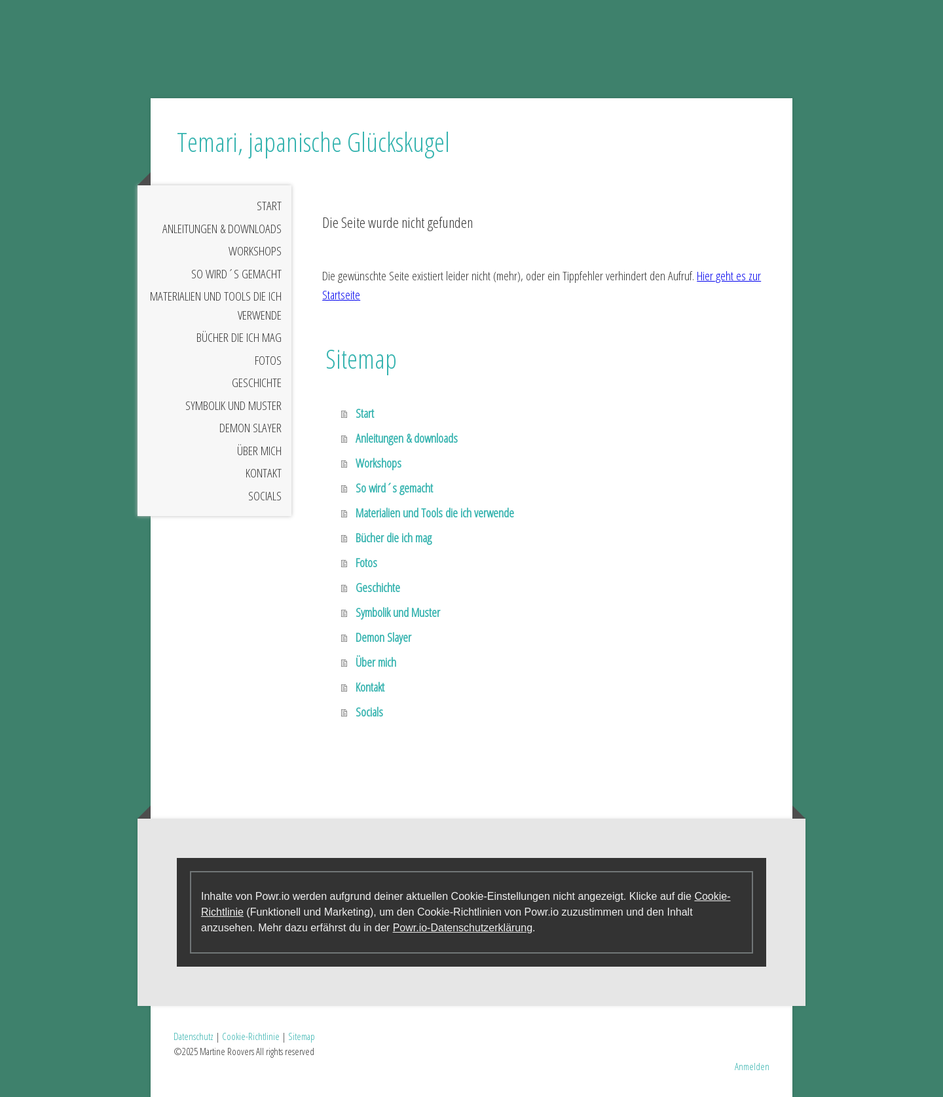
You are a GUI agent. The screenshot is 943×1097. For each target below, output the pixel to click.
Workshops (255, 250)
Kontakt (264, 472)
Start (269, 205)
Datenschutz (193, 1036)
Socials (265, 495)
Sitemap (301, 1036)
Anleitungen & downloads (222, 228)
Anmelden (752, 1066)
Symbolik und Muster (233, 405)
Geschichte (257, 382)
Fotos (268, 360)
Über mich (259, 450)
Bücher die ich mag (239, 337)
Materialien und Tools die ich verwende (216, 306)
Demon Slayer (250, 427)
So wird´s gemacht (236, 273)
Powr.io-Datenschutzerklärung (462, 927)
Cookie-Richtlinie (251, 1036)
